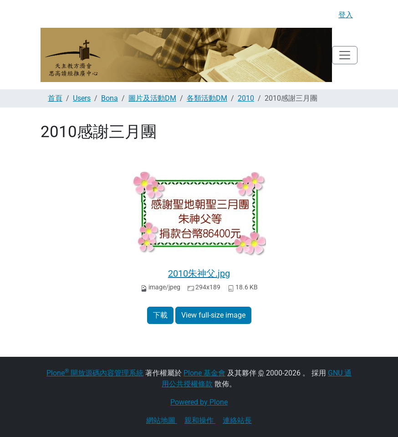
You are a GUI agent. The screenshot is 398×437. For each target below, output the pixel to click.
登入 (345, 14)
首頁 (55, 98)
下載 (160, 315)
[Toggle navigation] (344, 55)
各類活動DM (207, 98)
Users (82, 98)
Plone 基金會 (204, 373)
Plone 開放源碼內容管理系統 (94, 373)
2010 (246, 98)
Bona (109, 98)
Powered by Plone (199, 402)
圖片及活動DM (152, 98)
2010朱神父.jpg (199, 273)
